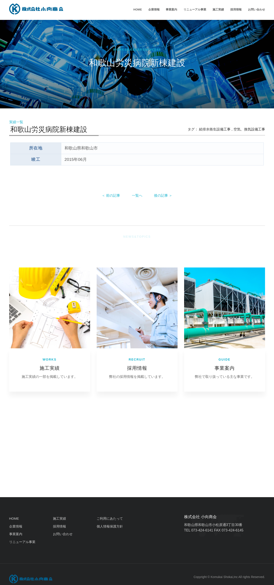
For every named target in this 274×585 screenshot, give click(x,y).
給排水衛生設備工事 (214, 129)
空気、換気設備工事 (249, 129)
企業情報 (154, 9)
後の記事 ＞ (163, 195)
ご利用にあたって (110, 518)
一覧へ (137, 195)
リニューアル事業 (194, 9)
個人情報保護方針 (110, 526)
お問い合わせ (256, 9)
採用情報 (236, 9)
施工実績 (218, 9)
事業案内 (171, 9)
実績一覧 (16, 122)
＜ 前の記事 (111, 195)
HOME (137, 9)
